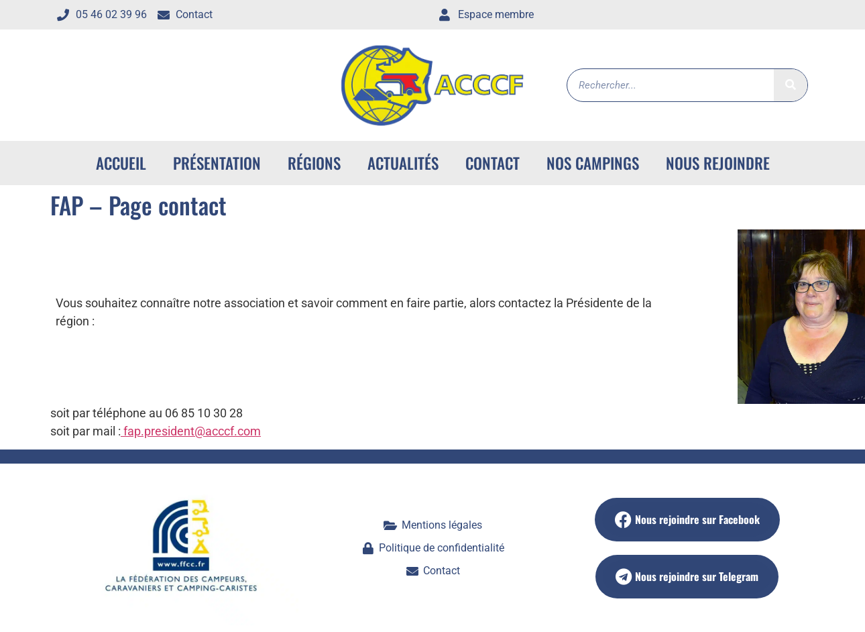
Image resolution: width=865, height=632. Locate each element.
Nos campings (592, 163)
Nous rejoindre (718, 163)
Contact (492, 163)
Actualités (403, 163)
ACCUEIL (121, 163)
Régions (314, 163)
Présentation (217, 163)
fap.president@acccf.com (191, 431)
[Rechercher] (790, 85)
